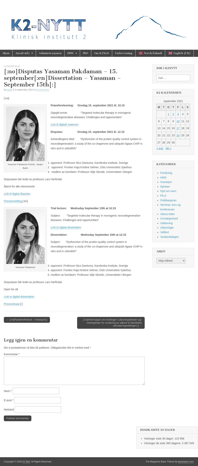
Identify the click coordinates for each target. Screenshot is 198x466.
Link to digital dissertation (66, 227)
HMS (70, 53)
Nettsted (9, 409)
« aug (159, 148)
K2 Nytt (26, 461)
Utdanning (166, 223)
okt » (168, 148)
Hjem (6, 53)
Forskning (166, 172)
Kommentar (12, 354)
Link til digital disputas (17, 193)
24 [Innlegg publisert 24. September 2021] (178, 135)
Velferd (164, 232)
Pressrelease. (12, 304)
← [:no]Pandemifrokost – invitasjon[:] (26, 319)
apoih (9, 89)
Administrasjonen (50, 53)
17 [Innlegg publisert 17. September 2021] (178, 128)
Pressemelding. (13, 201)
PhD (85, 53)
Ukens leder (167, 214)
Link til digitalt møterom (65, 124)
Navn (8, 391)
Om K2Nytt (101, 53)
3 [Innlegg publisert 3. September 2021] (178, 114)
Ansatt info (22, 53)
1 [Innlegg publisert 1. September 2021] (168, 114)
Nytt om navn (168, 191)
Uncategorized (169, 218)
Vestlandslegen (169, 236)
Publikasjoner (168, 200)
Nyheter (9, 66)
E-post (9, 400)
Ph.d (17, 66)
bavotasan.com (186, 461)
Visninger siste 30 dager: (159, 438)
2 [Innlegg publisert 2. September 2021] (173, 114)
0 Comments (42, 89)
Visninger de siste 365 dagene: (163, 443)
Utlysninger (167, 227)
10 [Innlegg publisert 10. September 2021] (178, 121)
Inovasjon (166, 181)
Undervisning (123, 53)
